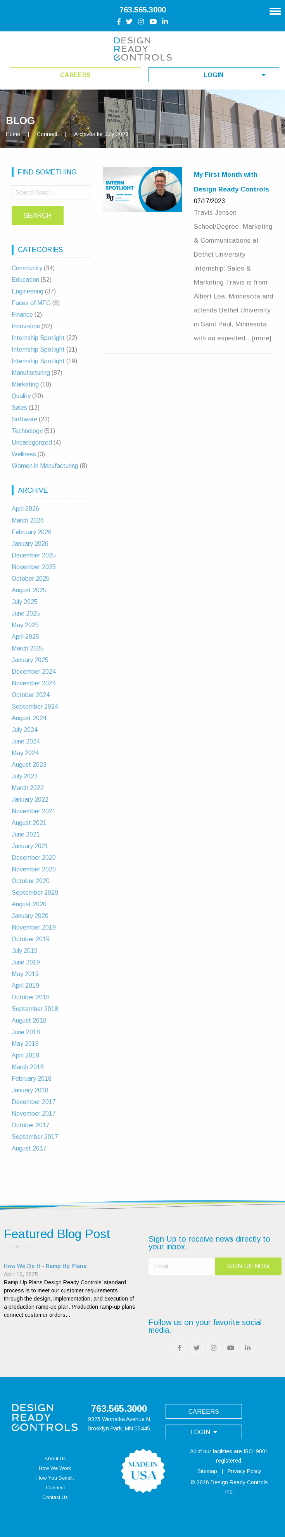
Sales (19, 407)
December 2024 (34, 671)
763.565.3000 (142, 10)
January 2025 (30, 660)
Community (27, 268)
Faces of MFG (31, 303)
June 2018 (26, 1032)
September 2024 (35, 706)
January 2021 (30, 846)
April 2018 (25, 1055)
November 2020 (34, 869)
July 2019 (25, 950)
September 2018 (35, 1009)
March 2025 (28, 648)
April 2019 (25, 985)
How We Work (55, 1468)
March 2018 (28, 1067)
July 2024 (25, 729)
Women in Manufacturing (45, 465)
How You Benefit (55, 1478)
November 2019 (34, 927)
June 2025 (26, 613)
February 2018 (32, 1078)
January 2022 (30, 799)
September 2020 (35, 892)
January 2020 (30, 916)
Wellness (24, 454)
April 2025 (25, 636)
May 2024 (25, 753)
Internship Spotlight (38, 338)
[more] (261, 338)
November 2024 (34, 683)
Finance (22, 314)
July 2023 (25, 776)
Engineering (27, 291)
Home (13, 134)
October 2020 (31, 881)
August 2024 (29, 718)
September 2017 (35, 1136)
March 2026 (28, 520)
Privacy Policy (244, 1471)
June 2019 (26, 962)
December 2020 (34, 857)
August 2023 (29, 764)
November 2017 (34, 1113)
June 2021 (26, 834)
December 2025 (34, 555)
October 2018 (31, 997)
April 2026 (25, 508)
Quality (21, 396)
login (235, 75)
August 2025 (29, 590)
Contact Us (55, 1497)
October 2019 (31, 939)
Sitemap (207, 1471)
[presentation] (207, 1293)
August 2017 (29, 1148)
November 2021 (34, 811)
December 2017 (34, 1102)
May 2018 (25, 1043)
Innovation (26, 326)
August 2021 (29, 822)
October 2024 (31, 695)
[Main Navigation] (275, 8)
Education (25, 279)
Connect (47, 134)
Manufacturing (31, 372)
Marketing (25, 384)
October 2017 (31, 1125)
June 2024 (26, 741)
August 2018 (29, 1020)
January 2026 (30, 543)
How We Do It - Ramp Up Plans (45, 1266)
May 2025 (25, 625)
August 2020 (29, 904)
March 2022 (28, 788)
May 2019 (25, 974)
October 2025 (31, 578)
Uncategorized (32, 442)
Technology (27, 431)
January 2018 (30, 1090)
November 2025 (34, 567)
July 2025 (25, 602)
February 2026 (32, 532)
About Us (55, 1458)
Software (24, 419)
